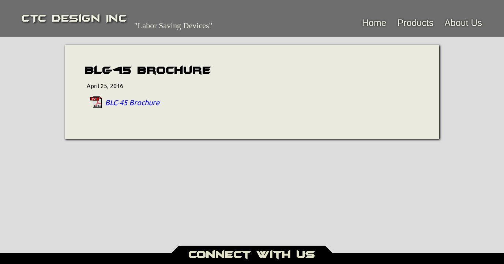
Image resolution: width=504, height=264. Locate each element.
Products (415, 23)
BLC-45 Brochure (132, 102)
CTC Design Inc (74, 18)
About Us (463, 23)
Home (374, 23)
